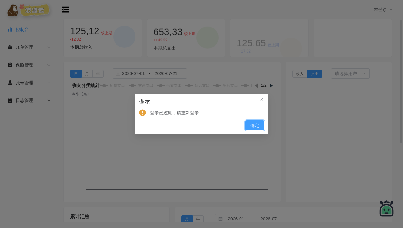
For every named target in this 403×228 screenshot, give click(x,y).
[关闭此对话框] (261, 100)
